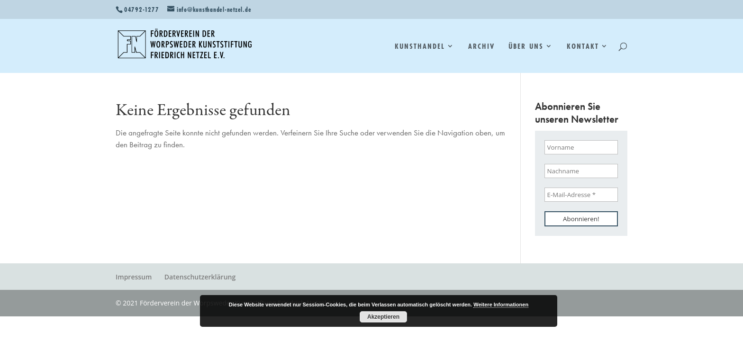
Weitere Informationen (500, 304)
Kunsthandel (420, 47)
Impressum (134, 276)
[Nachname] (581, 171)
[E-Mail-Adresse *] (581, 195)
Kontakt (583, 47)
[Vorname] (581, 147)
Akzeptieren (383, 317)
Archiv (481, 47)
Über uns (525, 47)
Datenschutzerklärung (200, 276)
